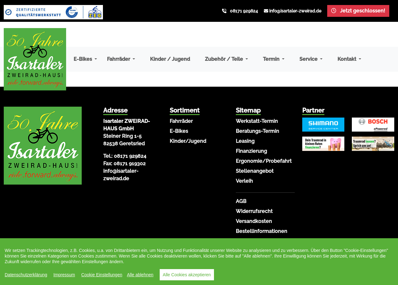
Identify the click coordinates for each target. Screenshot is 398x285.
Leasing (245, 141)
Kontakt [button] (347, 59)
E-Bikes (179, 131)
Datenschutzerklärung (26, 274)
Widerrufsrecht (254, 211)
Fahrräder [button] (119, 59)
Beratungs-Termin (257, 131)
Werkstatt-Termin (257, 121)
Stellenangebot (255, 171)
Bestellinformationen (261, 231)
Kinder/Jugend (188, 141)
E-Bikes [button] (83, 59)
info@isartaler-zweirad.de (295, 10)
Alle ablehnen (140, 274)
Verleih (244, 181)
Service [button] (309, 59)
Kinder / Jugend (170, 59)
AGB (241, 201)
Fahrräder (181, 121)
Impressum (64, 274)
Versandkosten (254, 221)
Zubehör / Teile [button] (224, 59)
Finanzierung (251, 151)
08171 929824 (244, 10)
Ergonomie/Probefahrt (264, 161)
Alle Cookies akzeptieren (187, 274)
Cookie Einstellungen (101, 274)
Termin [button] (272, 59)
